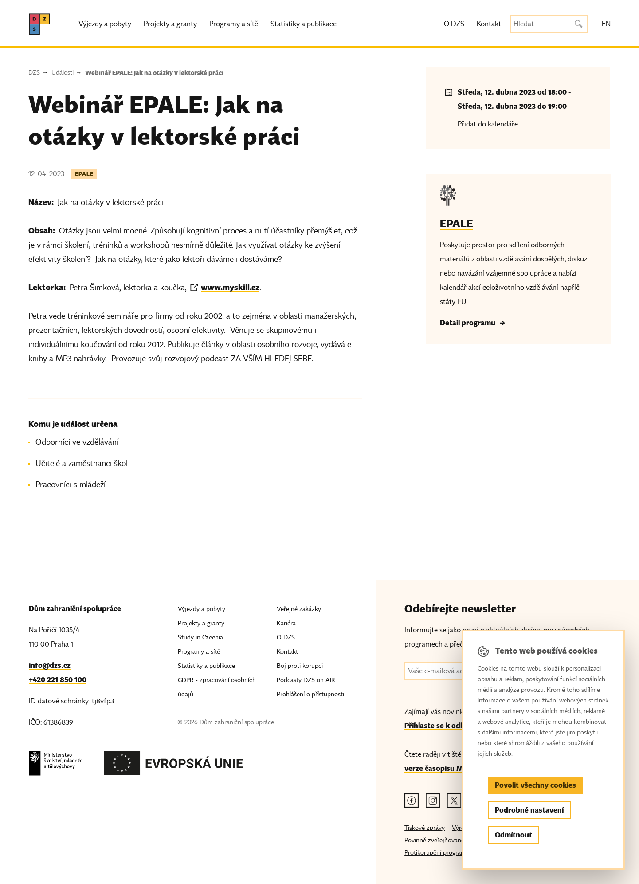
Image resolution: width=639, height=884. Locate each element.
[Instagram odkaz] (433, 800)
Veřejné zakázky (299, 609)
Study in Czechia (200, 637)
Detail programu (467, 323)
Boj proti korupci (300, 666)
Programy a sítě (233, 24)
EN (606, 24)
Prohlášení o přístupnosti (310, 694)
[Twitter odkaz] (454, 800)
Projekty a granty (170, 24)
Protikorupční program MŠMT (445, 852)
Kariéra (286, 623)
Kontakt (489, 24)
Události (62, 72)
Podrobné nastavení (529, 810)
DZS (34, 72)
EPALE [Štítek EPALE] (84, 173)
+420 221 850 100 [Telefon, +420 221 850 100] (57, 679)
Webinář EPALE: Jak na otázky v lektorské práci (154, 73)
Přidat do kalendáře (488, 124)
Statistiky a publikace (303, 24)
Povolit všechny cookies (535, 785)
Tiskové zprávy (424, 828)
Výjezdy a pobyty (104, 24)
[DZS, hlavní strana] (39, 24)
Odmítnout (513, 835)
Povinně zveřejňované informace (449, 840)
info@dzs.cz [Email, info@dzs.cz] (50, 665)
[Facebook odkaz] (411, 800)
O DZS (454, 24)
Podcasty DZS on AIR (306, 680)
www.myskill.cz (230, 287)
